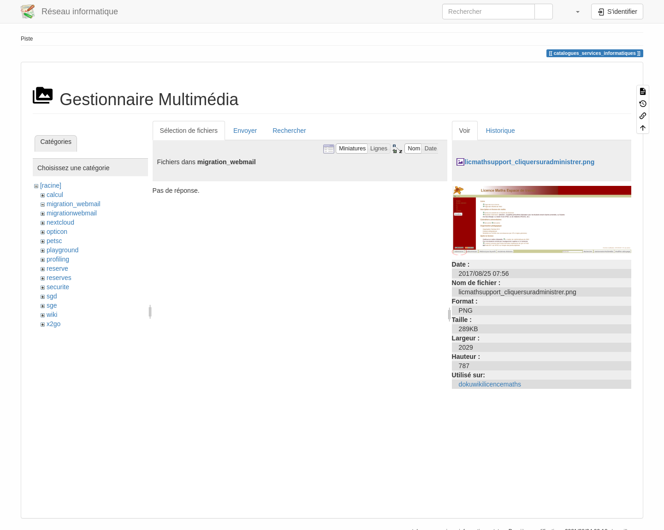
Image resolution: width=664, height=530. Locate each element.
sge (52, 305)
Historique (500, 130)
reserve (57, 268)
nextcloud (60, 222)
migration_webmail (74, 204)
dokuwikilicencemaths (490, 384)
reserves (59, 277)
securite (58, 287)
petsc (54, 240)
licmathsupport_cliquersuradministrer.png (530, 162)
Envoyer (245, 130)
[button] (573, 11)
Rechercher (289, 130)
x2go (53, 324)
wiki (52, 314)
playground (62, 250)
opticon (57, 231)
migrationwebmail (72, 213)
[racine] (50, 185)
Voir (464, 130)
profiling (58, 259)
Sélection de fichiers (189, 130)
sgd (52, 296)
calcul (55, 194)
